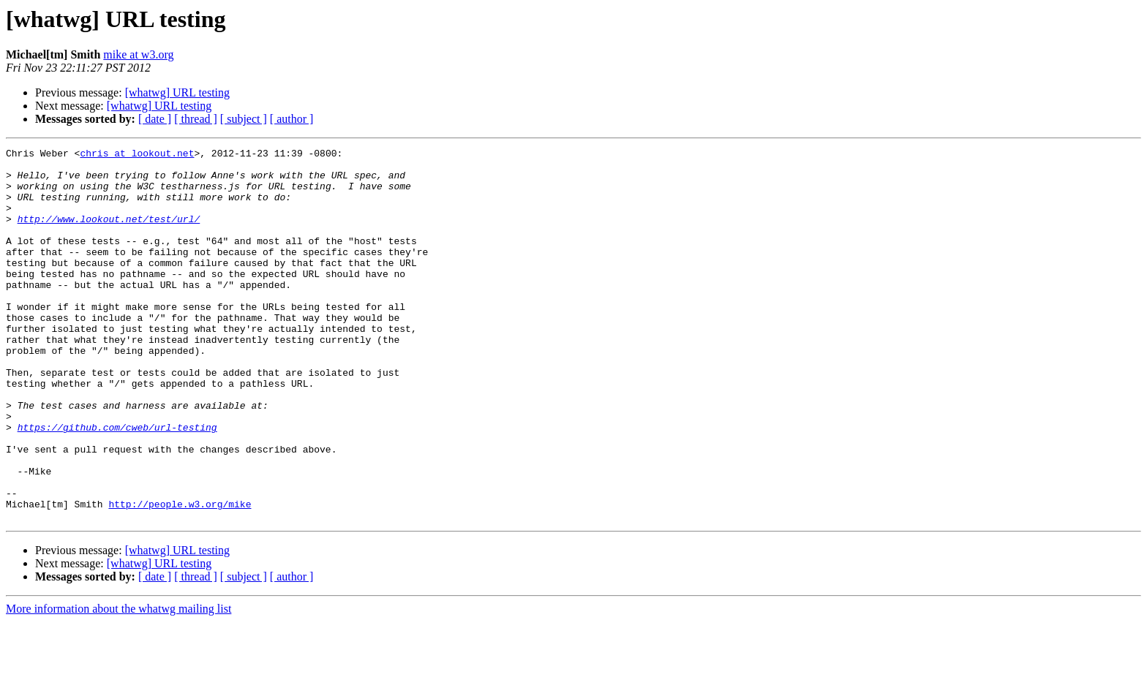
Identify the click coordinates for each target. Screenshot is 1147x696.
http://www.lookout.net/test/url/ (109, 234)
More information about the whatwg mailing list (118, 683)
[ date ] (154, 119)
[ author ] (292, 119)
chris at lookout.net (137, 155)
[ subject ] (243, 119)
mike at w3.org (138, 54)
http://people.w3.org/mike (179, 576)
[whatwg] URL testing (177, 92)
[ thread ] (195, 119)
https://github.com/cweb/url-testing (117, 484)
